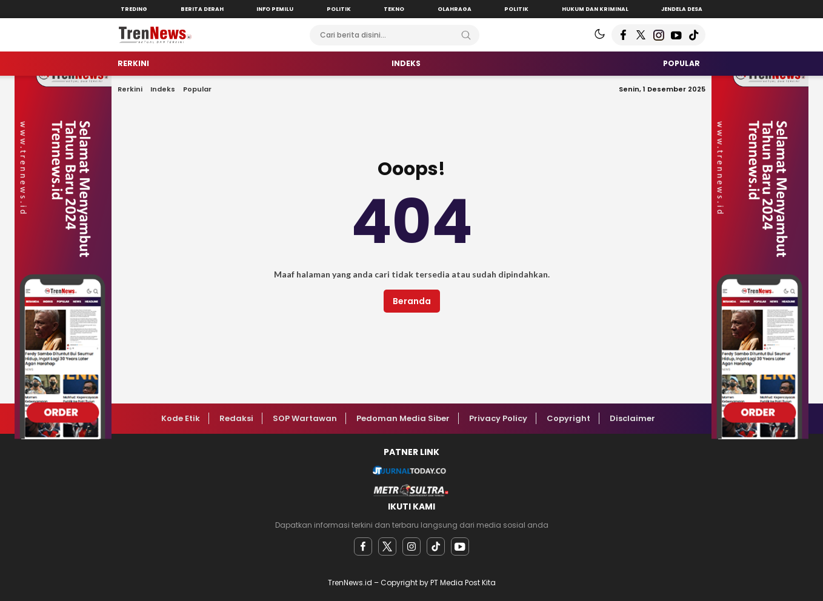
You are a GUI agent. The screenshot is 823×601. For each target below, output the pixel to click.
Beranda (412, 301)
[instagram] (411, 546)
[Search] (466, 35)
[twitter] (387, 546)
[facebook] (363, 546)
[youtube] (460, 546)
